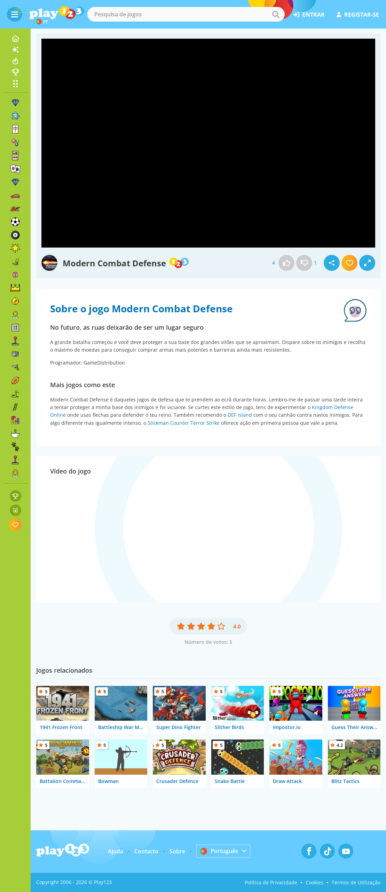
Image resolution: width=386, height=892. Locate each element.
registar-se (358, 14)
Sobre (177, 851)
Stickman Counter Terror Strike (184, 423)
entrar (309, 14)
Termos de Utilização (356, 882)
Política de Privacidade (271, 882)
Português (219, 851)
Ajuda (115, 851)
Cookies (314, 882)
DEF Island (240, 415)
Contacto (146, 851)
